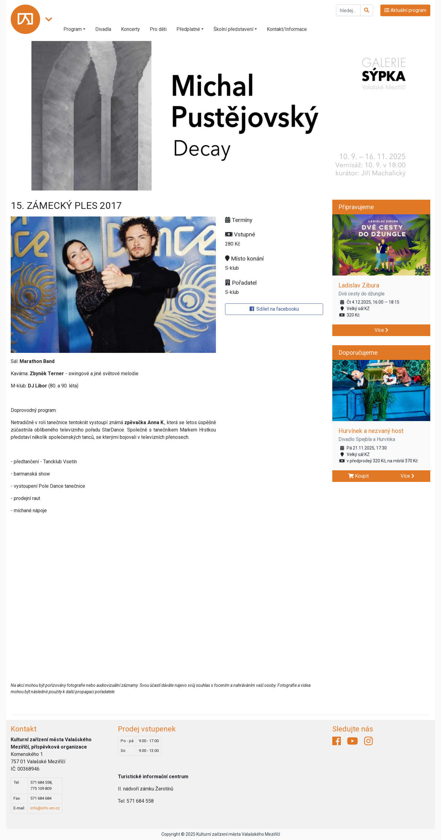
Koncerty (130, 29)
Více (381, 330)
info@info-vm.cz (45, 808)
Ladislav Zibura (358, 285)
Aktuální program (405, 10)
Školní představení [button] (233, 29)
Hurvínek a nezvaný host (371, 431)
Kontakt (23, 729)
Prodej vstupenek (147, 729)
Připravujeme (356, 207)
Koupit (358, 476)
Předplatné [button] (188, 29)
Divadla (103, 29)
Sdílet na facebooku (274, 309)
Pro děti (158, 29)
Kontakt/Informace (287, 29)
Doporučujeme (358, 352)
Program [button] (72, 29)
